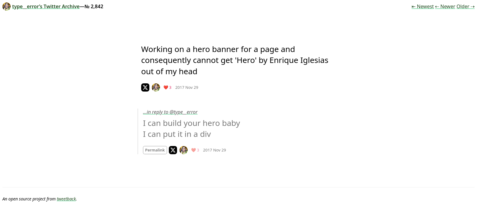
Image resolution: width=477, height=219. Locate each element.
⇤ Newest (423, 6)
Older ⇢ (466, 6)
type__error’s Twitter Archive (41, 6)
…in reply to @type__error (170, 112)
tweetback (66, 199)
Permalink (155, 150)
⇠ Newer (445, 6)
